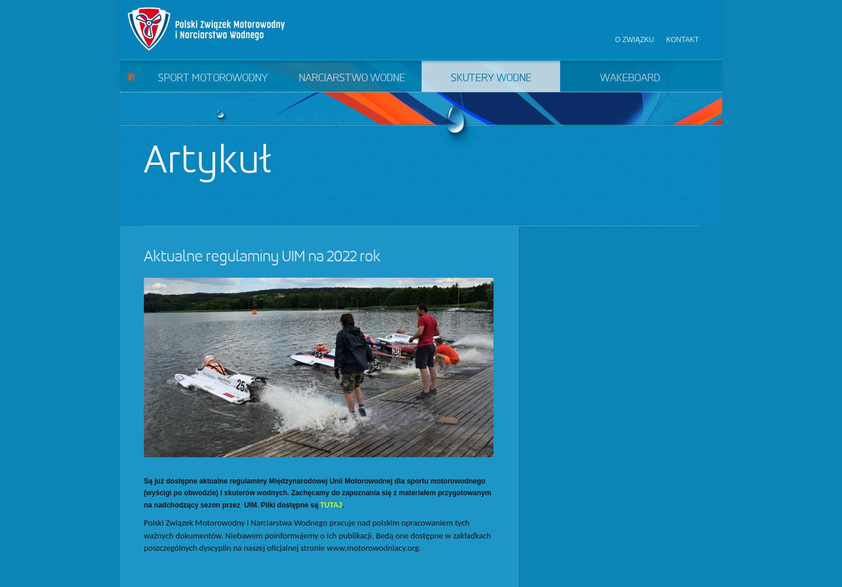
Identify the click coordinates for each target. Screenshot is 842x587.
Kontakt (682, 40)
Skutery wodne (491, 78)
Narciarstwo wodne (352, 78)
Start (131, 76)
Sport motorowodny (213, 78)
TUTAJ (331, 505)
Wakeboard (630, 78)
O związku (634, 40)
